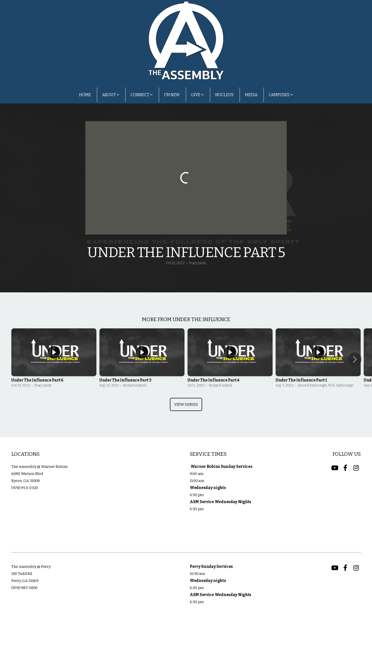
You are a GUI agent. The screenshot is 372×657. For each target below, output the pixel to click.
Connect (142, 94)
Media (251, 94)
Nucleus (224, 94)
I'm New (172, 94)
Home (85, 94)
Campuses (281, 94)
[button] (354, 359)
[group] (53, 359)
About (110, 94)
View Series (186, 404)
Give (197, 94)
